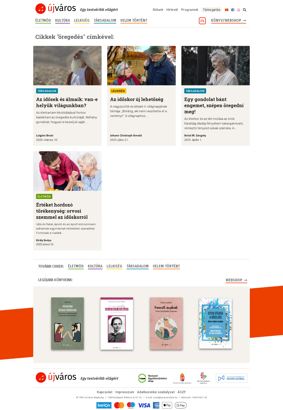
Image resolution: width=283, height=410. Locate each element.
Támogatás (211, 10)
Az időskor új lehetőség (136, 99)
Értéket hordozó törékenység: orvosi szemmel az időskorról (62, 211)
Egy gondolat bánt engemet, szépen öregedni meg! (214, 105)
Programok (189, 10)
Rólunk (158, 10)
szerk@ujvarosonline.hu (165, 397)
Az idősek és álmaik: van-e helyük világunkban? (67, 102)
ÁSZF (182, 392)
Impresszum (124, 392)
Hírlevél (172, 10)
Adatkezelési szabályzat (156, 392)
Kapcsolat (104, 392)
